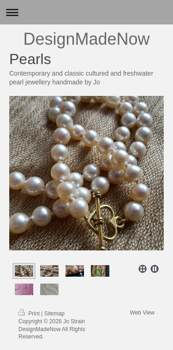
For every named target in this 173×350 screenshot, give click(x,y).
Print (29, 313)
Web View (142, 312)
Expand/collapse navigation (86, 12)
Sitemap (54, 313)
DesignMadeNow (86, 39)
